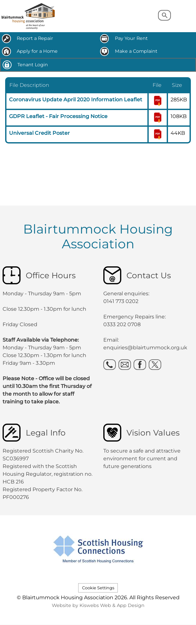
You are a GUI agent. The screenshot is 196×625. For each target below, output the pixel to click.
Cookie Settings (98, 587)
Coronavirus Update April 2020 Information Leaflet (75, 100)
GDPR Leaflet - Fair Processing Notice (58, 116)
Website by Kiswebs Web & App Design (98, 605)
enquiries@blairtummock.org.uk (146, 348)
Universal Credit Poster (39, 133)
